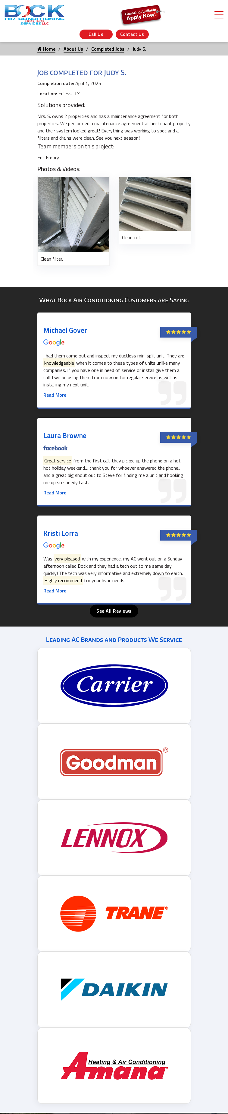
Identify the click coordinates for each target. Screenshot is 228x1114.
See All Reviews (114, 610)
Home (46, 48)
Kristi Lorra (60, 533)
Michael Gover (65, 330)
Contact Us (132, 34)
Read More (54, 394)
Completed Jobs (107, 48)
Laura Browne (64, 435)
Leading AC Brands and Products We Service (114, 639)
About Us (73, 48)
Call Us (96, 34)
